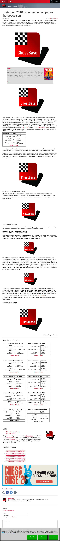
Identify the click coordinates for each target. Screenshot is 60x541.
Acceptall (53, 537)
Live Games (25, 127)
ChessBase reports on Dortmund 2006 (15, 456)
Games (11, 145)
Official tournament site (12, 431)
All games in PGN (10, 433)
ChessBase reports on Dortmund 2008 (15, 453)
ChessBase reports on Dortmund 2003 (15, 461)
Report (16, 145)
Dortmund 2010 (9, 488)
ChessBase (11, 498)
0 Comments (55, 18)
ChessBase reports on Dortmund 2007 (15, 455)
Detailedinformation (32, 537)
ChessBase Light (13, 439)
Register (14, 516)
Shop (3, 1)
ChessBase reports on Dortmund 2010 (15, 450)
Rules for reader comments (8, 510)
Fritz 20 (9, 68)
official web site (29, 436)
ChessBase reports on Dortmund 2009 (15, 451)
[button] (10, 1)
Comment (4, 518)
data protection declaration (9, 533)
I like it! (49, 18)
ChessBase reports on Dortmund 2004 (15, 460)
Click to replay (41, 295)
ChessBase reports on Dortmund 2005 (15, 458)
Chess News (12, 7)
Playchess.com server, (43, 127)
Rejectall (42, 537)
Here (3, 532)
